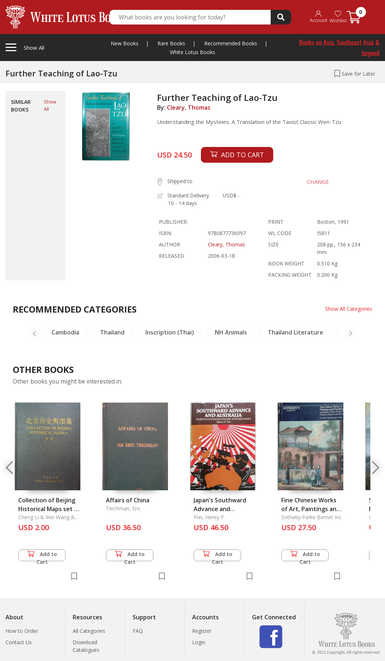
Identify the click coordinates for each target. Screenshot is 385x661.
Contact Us (18, 642)
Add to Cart (42, 556)
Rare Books (171, 43)
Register (201, 630)
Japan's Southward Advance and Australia (220, 509)
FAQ (138, 630)
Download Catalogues (86, 646)
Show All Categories (348, 308)
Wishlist (338, 17)
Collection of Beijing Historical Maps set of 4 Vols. (49, 509)
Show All (50, 105)
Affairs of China (127, 500)
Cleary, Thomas (188, 107)
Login (198, 642)
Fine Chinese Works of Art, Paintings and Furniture (310, 509)
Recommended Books (230, 43)
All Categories (89, 630)
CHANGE (318, 181)
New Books (124, 43)
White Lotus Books (192, 52)
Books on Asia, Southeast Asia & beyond (339, 47)
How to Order (21, 630)
